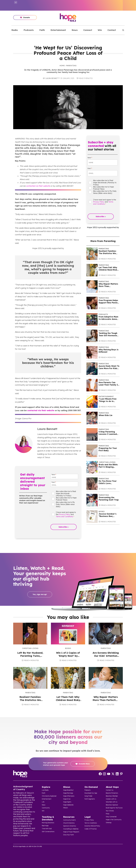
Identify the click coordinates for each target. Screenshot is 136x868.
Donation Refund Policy (92, 826)
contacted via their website (38, 186)
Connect (87, 30)
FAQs (107, 814)
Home (62, 66)
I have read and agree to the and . (66, 514)
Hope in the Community (114, 819)
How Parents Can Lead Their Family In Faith (109, 384)
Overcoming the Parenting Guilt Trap (109, 498)
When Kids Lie (105, 415)
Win (100, 30)
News (75, 30)
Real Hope (45, 826)
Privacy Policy (64, 514)
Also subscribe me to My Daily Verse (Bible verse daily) (65, 504)
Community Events (69, 820)
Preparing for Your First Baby (108, 449)
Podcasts (29, 30)
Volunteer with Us (111, 802)
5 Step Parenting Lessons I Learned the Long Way (108, 434)
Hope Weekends (68, 805)
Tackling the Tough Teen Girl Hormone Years (108, 335)
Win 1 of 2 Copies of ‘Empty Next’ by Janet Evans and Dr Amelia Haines (68, 657)
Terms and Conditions (64, 516)
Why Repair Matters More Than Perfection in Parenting (106, 700)
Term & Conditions (90, 823)
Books (102, 511)
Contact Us (109, 790)
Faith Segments (89, 799)
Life (43, 802)
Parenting (71, 66)
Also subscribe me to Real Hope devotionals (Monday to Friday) (66, 493)
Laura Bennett (52, 78)
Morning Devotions (48, 823)
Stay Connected (111, 817)
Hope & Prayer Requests (71, 832)
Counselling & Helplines (70, 829)
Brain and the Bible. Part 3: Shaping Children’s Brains (108, 466)
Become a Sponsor (112, 805)
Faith (42, 30)
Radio (14, 30)
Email (54, 482)
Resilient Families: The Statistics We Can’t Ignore (107, 253)
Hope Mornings (68, 793)
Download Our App (90, 793)
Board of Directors (112, 793)
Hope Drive (66, 799)
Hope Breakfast (68, 790)
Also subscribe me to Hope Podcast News (66, 499)
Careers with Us (111, 799)
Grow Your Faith (68, 835)
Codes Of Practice (90, 829)
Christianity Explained (49, 796)
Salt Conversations (48, 831)
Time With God (47, 828)
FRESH (65, 808)
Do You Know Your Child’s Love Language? (108, 483)
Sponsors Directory (69, 826)
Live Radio (45, 790)
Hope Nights (67, 802)
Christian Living (107, 462)
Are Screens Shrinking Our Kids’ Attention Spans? (106, 655)
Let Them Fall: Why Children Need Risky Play (108, 269)
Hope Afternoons (68, 796)
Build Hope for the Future (114, 808)
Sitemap (108, 822)
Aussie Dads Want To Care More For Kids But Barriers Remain (109, 368)
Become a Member (112, 796)
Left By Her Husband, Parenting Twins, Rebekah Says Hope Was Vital (30, 657)
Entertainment (58, 30)
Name (54, 474)
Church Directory (69, 823)
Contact (111, 30)
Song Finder (88, 796)
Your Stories (110, 811)
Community (46, 808)
